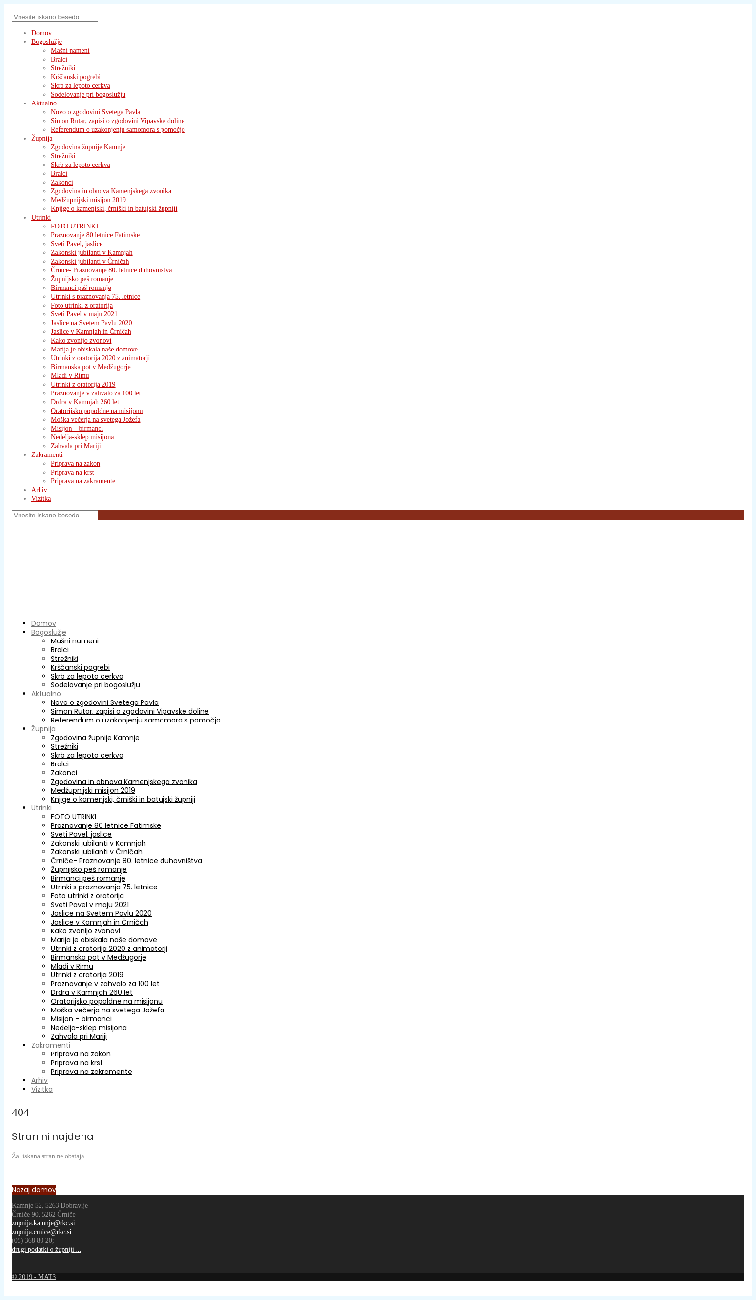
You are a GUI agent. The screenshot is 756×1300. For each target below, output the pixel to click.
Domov (41, 33)
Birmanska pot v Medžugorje (91, 367)
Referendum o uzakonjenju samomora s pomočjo (118, 129)
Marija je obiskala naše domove (94, 349)
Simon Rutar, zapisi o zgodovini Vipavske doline (117, 120)
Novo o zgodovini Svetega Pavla (96, 112)
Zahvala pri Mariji (76, 446)
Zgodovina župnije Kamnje (88, 147)
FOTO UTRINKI (74, 226)
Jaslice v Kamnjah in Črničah (91, 331)
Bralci (59, 59)
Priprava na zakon (75, 463)
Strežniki (63, 68)
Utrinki (41, 217)
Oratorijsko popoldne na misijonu (97, 410)
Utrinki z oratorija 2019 (83, 384)
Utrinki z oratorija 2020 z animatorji (100, 358)
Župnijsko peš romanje (82, 279)
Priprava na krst (72, 472)
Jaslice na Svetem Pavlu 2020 (91, 323)
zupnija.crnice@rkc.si (42, 1232)
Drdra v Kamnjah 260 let (85, 402)
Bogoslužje (46, 41)
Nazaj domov (34, 1190)
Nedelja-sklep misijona (82, 437)
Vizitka (41, 498)
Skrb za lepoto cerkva (80, 85)
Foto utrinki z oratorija (82, 305)
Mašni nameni (70, 50)
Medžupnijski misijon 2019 (88, 200)
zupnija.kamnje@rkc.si (43, 1223)
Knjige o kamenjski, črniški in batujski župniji (114, 208)
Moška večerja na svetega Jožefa (95, 419)
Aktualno (44, 103)
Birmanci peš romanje (81, 287)
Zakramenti (47, 454)
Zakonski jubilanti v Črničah (90, 261)
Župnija (42, 138)
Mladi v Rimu (70, 375)
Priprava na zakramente (83, 481)
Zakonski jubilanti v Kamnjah (92, 252)
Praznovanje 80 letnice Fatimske (95, 235)
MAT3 (47, 1276)
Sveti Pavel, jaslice (76, 244)
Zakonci (62, 182)
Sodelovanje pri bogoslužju (88, 94)
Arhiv (39, 490)
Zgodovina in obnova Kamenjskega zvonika (111, 191)
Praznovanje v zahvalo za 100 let (96, 393)
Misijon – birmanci (77, 428)
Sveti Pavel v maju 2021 (84, 314)
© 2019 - (25, 1276)
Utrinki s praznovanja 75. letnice (95, 296)
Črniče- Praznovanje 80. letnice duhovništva (111, 270)
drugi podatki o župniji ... (46, 1249)
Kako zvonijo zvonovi (81, 340)
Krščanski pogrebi (76, 77)
